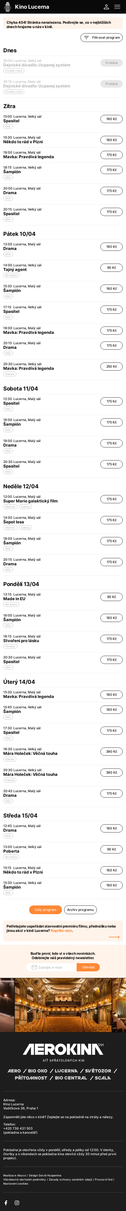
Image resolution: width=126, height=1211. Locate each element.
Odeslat (88, 967)
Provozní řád (104, 1179)
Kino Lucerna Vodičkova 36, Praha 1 (20, 1106)
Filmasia (10, 646)
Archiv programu (80, 910)
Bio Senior (11, 275)
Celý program (45, 910)
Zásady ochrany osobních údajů (71, 1179)
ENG (8, 126)
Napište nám (61, 930)
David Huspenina (50, 1175)
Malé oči (10, 506)
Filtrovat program (101, 37)
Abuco (21, 1175)
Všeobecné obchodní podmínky (25, 1179)
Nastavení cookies (15, 1183)
